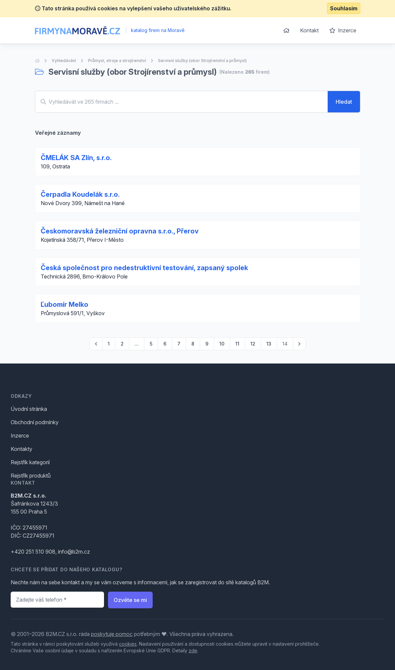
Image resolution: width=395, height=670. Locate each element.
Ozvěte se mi (130, 600)
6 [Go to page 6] (164, 344)
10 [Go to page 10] (221, 344)
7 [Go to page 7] (178, 344)
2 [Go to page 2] (122, 344)
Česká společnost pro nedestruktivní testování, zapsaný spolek (144, 268)
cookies (128, 644)
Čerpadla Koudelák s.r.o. (80, 194)
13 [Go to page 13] (268, 344)
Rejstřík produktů (31, 475)
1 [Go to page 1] (109, 344)
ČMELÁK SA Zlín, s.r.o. (76, 158)
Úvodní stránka (29, 409)
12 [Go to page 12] (252, 344)
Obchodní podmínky (35, 422)
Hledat (344, 101)
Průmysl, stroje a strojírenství (117, 60)
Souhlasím (343, 8)
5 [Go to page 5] (151, 344)
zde (193, 650)
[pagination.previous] (96, 344)
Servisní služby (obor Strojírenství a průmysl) (202, 60)
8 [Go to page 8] (192, 344)
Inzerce (342, 30)
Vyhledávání (64, 60)
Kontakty (21, 449)
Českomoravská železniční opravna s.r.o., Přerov (120, 231)
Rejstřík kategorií (30, 462)
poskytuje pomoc (112, 634)
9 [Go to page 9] (206, 344)
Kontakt (309, 30)
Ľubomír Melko (64, 304)
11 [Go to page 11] (237, 344)
